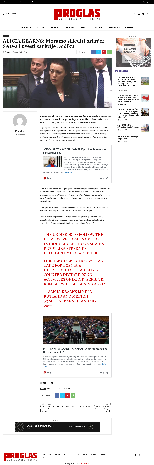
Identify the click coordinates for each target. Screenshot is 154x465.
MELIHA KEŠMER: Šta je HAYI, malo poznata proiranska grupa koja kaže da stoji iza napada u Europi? (128, 113)
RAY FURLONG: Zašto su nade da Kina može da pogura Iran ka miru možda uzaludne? (128, 98)
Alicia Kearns (51, 389)
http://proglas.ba (20, 134)
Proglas (7, 52)
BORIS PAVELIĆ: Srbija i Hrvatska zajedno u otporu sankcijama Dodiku (96, 408)
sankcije (59, 389)
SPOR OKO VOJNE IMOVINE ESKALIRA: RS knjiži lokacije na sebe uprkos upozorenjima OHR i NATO (127, 83)
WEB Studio (85, 464)
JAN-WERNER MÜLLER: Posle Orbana (128, 126)
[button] (148, 14)
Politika (6, 36)
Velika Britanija (68, 389)
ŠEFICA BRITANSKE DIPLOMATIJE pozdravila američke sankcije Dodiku (57, 408)
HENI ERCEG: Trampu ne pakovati (127, 138)
